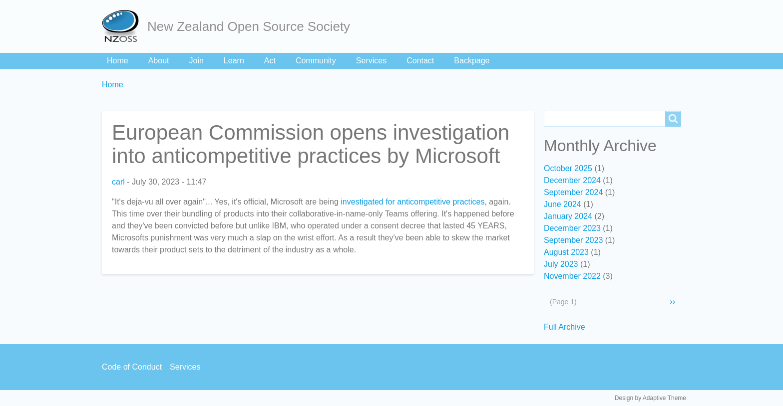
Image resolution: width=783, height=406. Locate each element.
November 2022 (572, 276)
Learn (234, 60)
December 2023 (572, 228)
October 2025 (568, 168)
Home (117, 60)
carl (118, 182)
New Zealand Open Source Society (248, 26)
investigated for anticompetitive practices (412, 202)
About (158, 60)
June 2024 (562, 204)
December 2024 (572, 180)
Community (316, 60)
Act (270, 60)
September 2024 (573, 192)
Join (196, 60)
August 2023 (566, 252)
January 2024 (568, 216)
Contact (420, 60)
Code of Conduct (132, 367)
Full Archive (564, 327)
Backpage (471, 60)
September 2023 (573, 240)
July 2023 (561, 264)
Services (371, 60)
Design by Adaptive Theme (650, 398)
